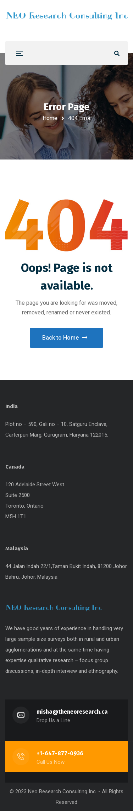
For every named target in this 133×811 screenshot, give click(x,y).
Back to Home (64, 337)
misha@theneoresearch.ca (72, 711)
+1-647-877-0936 (60, 753)
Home (50, 118)
